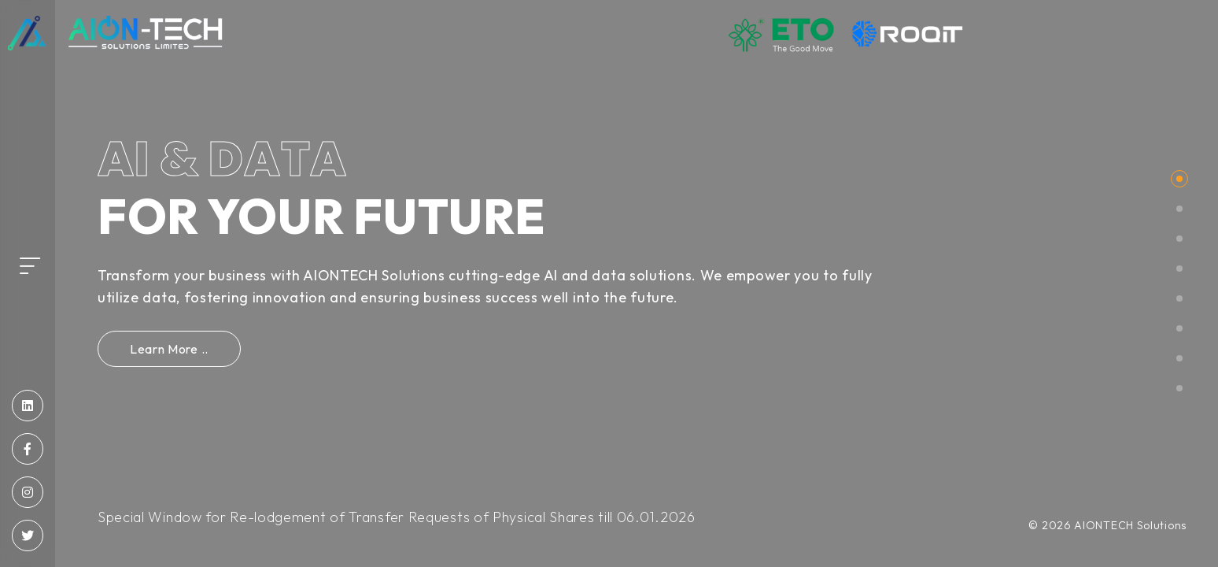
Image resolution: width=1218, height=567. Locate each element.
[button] (1179, 179)
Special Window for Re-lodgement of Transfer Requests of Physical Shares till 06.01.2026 (397, 517)
